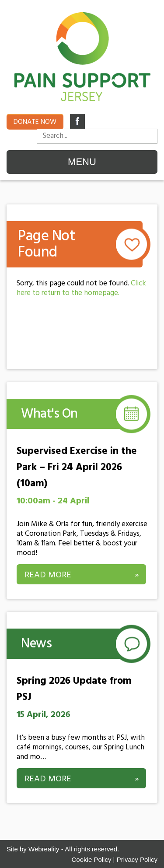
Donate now (35, 122)
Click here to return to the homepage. (81, 288)
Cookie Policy (92, 859)
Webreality (43, 849)
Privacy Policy (137, 859)
